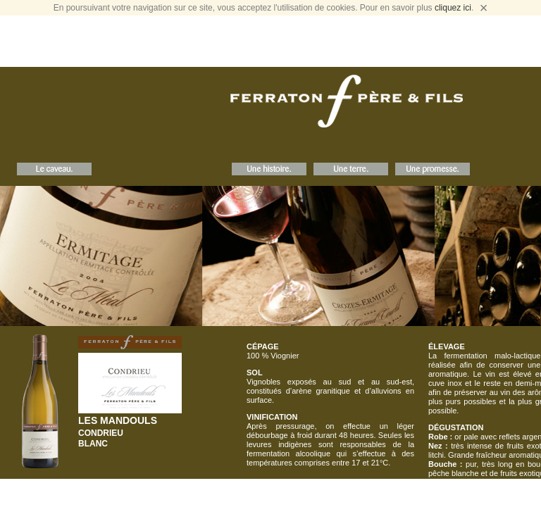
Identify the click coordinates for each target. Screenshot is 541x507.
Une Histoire (269, 169)
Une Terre (350, 169)
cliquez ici (453, 8)
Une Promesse (432, 169)
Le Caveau (54, 169)
